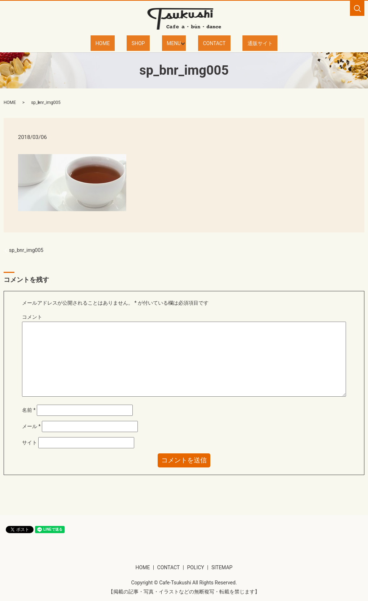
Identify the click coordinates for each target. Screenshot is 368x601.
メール (31, 426)
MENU (170, 42)
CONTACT (208, 42)
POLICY (195, 567)
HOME (118, 42)
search (357, 8)
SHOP (144, 42)
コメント (32, 316)
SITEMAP (222, 567)
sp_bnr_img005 (26, 250)
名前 (29, 409)
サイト (29, 442)
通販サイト (244, 42)
